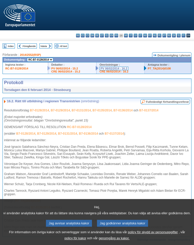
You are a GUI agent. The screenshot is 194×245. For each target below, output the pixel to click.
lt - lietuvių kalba (140, 35)
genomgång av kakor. (114, 241)
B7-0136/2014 (123, 110)
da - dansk (92, 35)
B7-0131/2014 (81, 110)
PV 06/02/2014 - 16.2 (114, 68)
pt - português (164, 35)
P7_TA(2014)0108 (159, 68)
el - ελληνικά (107, 35)
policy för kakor (75, 241)
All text (63, 46)
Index (11, 46)
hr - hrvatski (126, 35)
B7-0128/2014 (39, 110)
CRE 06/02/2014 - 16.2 (114, 71)
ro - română (169, 35)
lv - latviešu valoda (135, 35)
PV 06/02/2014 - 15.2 (64, 68)
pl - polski (159, 35)
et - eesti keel (102, 35)
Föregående (29, 46)
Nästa (44, 46)
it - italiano (131, 35)
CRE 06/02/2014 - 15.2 (65, 71)
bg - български (78, 35)
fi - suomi (183, 35)
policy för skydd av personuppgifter (153, 235)
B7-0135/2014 (102, 110)
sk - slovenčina (174, 35)
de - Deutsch (97, 35)
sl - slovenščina (179, 35)
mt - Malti (150, 35)
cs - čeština (87, 35)
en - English (111, 35)
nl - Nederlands (155, 35)
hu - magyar (145, 35)
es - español (83, 35)
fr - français (116, 35)
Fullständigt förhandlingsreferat (167, 101)
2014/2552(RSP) (30, 54)
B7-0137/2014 (148, 110)
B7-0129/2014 (60, 110)
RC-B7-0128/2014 (16, 68)
